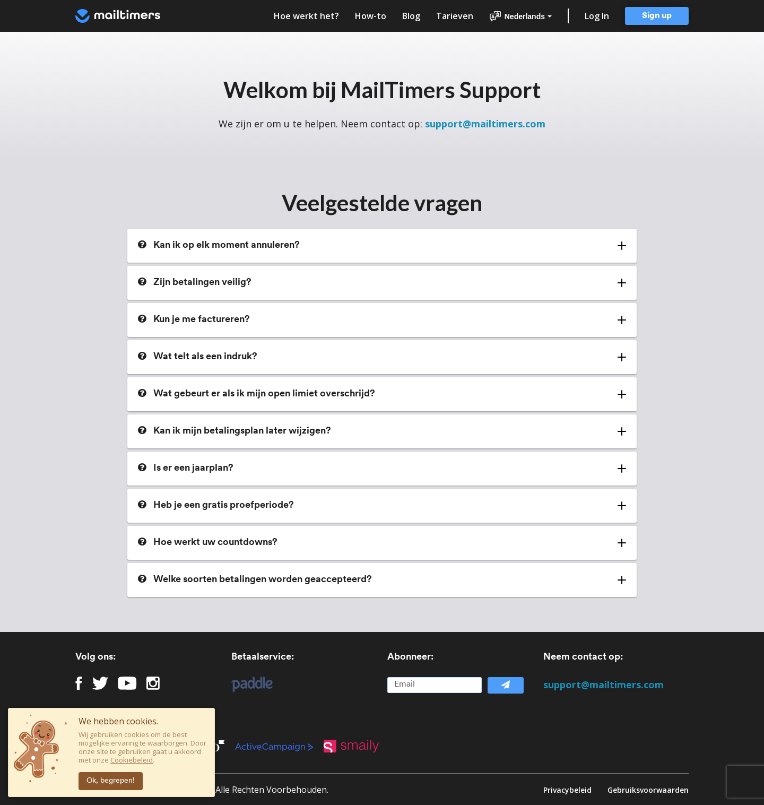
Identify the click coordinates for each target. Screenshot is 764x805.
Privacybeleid (567, 789)
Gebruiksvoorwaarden (648, 789)
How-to (370, 16)
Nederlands (520, 16)
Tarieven (454, 16)
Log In (597, 16)
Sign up (657, 16)
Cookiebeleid (131, 760)
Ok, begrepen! (110, 781)
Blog (411, 16)
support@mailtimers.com (485, 123)
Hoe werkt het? (306, 16)
